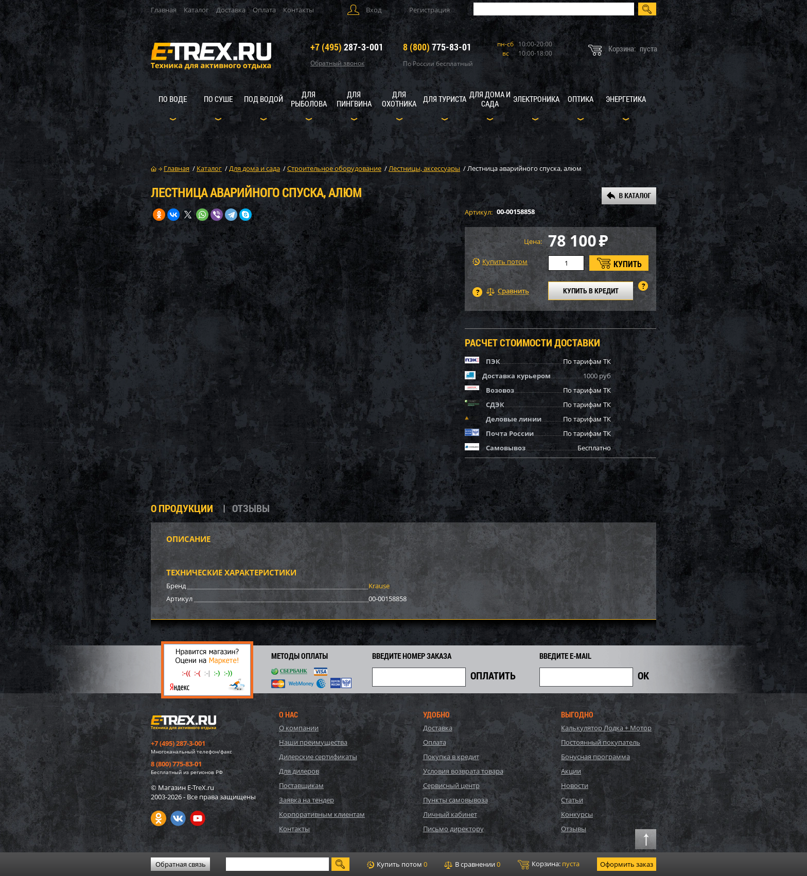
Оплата (264, 9)
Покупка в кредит (451, 756)
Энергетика (626, 99)
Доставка (230, 9)
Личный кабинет (450, 814)
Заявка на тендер (306, 799)
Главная (164, 9)
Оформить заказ (626, 864)
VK (178, 818)
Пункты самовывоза (455, 799)
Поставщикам (301, 785)
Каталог (196, 9)
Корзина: (549, 864)
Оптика (580, 99)
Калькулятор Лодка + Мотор (606, 727)
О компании (299, 727)
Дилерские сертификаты (318, 756)
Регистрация (429, 9)
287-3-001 (346, 47)
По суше (218, 99)
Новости (574, 785)
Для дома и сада (490, 99)
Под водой (263, 99)
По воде (173, 99)
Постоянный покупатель (600, 742)
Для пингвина (354, 99)
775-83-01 (437, 47)
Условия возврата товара (463, 771)
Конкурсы (577, 814)
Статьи (572, 799)
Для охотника (399, 99)
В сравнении (472, 864)
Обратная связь (180, 864)
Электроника (536, 99)
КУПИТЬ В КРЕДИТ (591, 290)
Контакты (298, 9)
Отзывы (573, 828)
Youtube (197, 818)
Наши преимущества (313, 742)
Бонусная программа (595, 756)
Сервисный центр (451, 785)
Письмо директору (453, 828)
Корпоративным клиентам (322, 814)
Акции (571, 771)
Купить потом (500, 262)
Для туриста (444, 99)
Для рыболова (309, 99)
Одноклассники (158, 818)
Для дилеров (299, 771)
